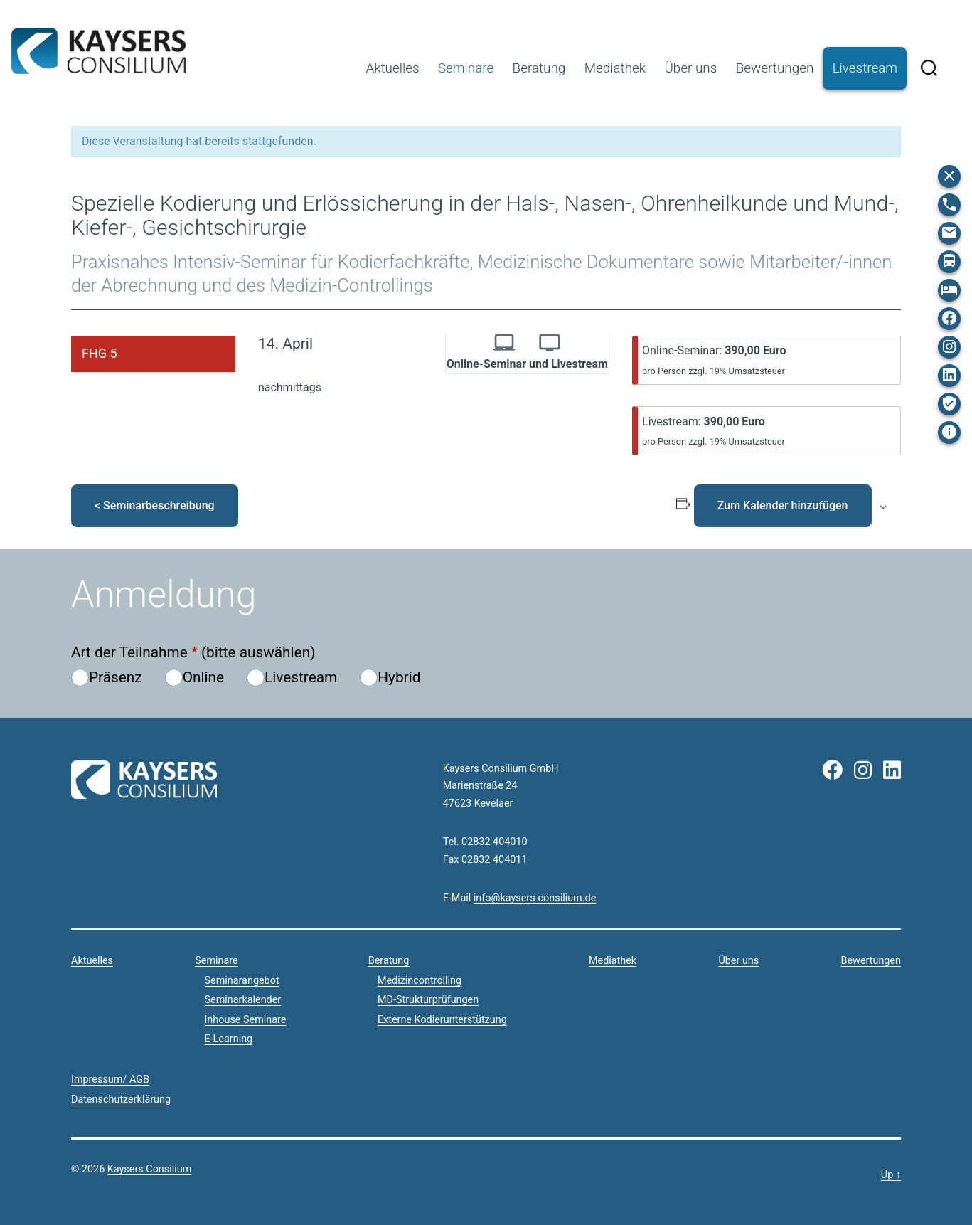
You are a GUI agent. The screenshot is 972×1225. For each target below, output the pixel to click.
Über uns (690, 68)
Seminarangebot (241, 981)
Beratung (539, 68)
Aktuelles (392, 68)
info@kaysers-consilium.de (535, 898)
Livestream (865, 68)
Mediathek (615, 68)
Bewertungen (775, 68)
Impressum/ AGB (110, 1079)
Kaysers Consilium (98, 51)
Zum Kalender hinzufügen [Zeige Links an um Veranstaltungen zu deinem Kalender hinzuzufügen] (782, 505)
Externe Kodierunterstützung (442, 1020)
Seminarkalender (242, 1000)
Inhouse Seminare (245, 1020)
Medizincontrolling (419, 981)
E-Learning (228, 1039)
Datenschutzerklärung (121, 1099)
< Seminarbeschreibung (155, 505)
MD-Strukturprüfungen (428, 1000)
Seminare (465, 68)
